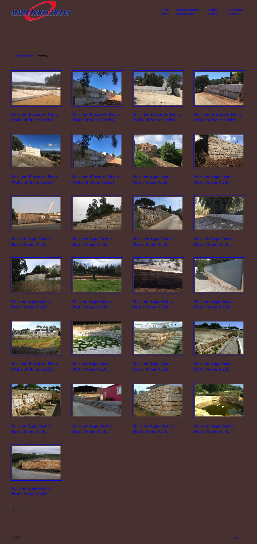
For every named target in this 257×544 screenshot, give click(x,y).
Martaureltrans (25, 56)
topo (235, 537)
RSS (243, 537)
